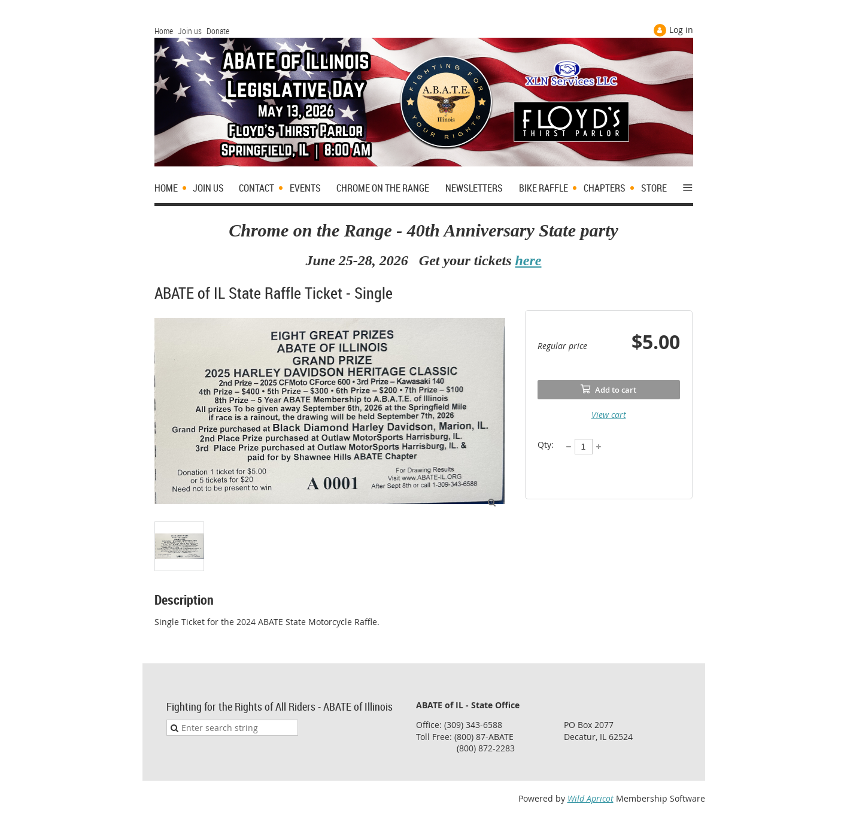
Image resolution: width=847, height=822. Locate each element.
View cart (608, 414)
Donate (218, 31)
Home (163, 31)
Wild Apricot (590, 798)
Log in (681, 29)
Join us (190, 31)
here (528, 260)
